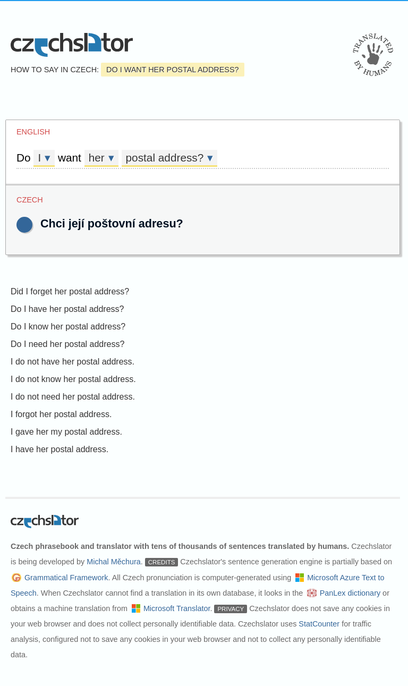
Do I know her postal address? (68, 326)
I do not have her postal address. (72, 361)
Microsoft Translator (176, 608)
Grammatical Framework (66, 577)
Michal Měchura (114, 561)
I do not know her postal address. (73, 379)
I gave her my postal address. (66, 431)
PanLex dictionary (350, 593)
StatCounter (319, 624)
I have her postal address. (59, 449)
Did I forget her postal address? (70, 291)
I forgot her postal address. (61, 414)
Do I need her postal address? (67, 344)
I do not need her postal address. (73, 396)
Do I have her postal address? (67, 309)
